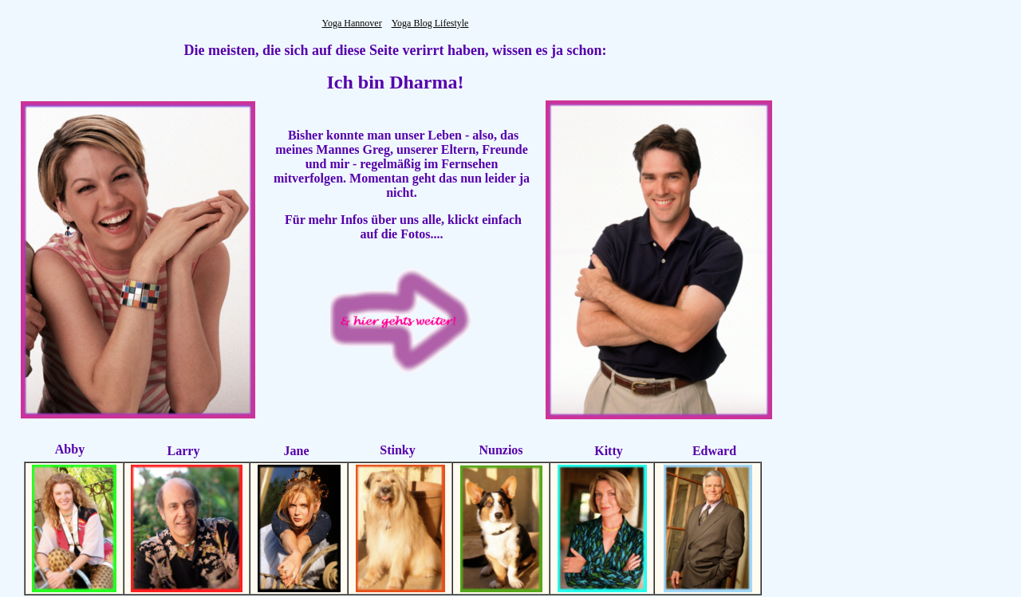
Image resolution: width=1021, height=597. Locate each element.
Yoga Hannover (352, 23)
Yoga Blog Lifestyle (430, 23)
